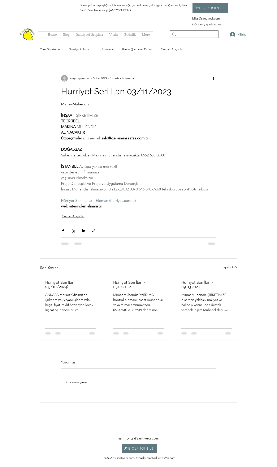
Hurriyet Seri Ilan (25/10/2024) (59, 284)
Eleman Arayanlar (172, 49)
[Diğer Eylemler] (213, 78)
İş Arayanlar (106, 49)
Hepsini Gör (229, 267)
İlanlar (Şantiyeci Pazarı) (137, 49)
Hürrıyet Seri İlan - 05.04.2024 (129, 284)
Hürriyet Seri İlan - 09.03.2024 (197, 284)
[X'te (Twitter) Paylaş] (73, 231)
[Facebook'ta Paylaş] (63, 231)
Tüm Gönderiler (50, 49)
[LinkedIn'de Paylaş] (84, 231)
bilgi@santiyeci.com (206, 18)
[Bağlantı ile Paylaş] (94, 231)
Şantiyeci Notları (79, 49)
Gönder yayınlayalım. (207, 24)
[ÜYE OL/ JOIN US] (210, 8)
